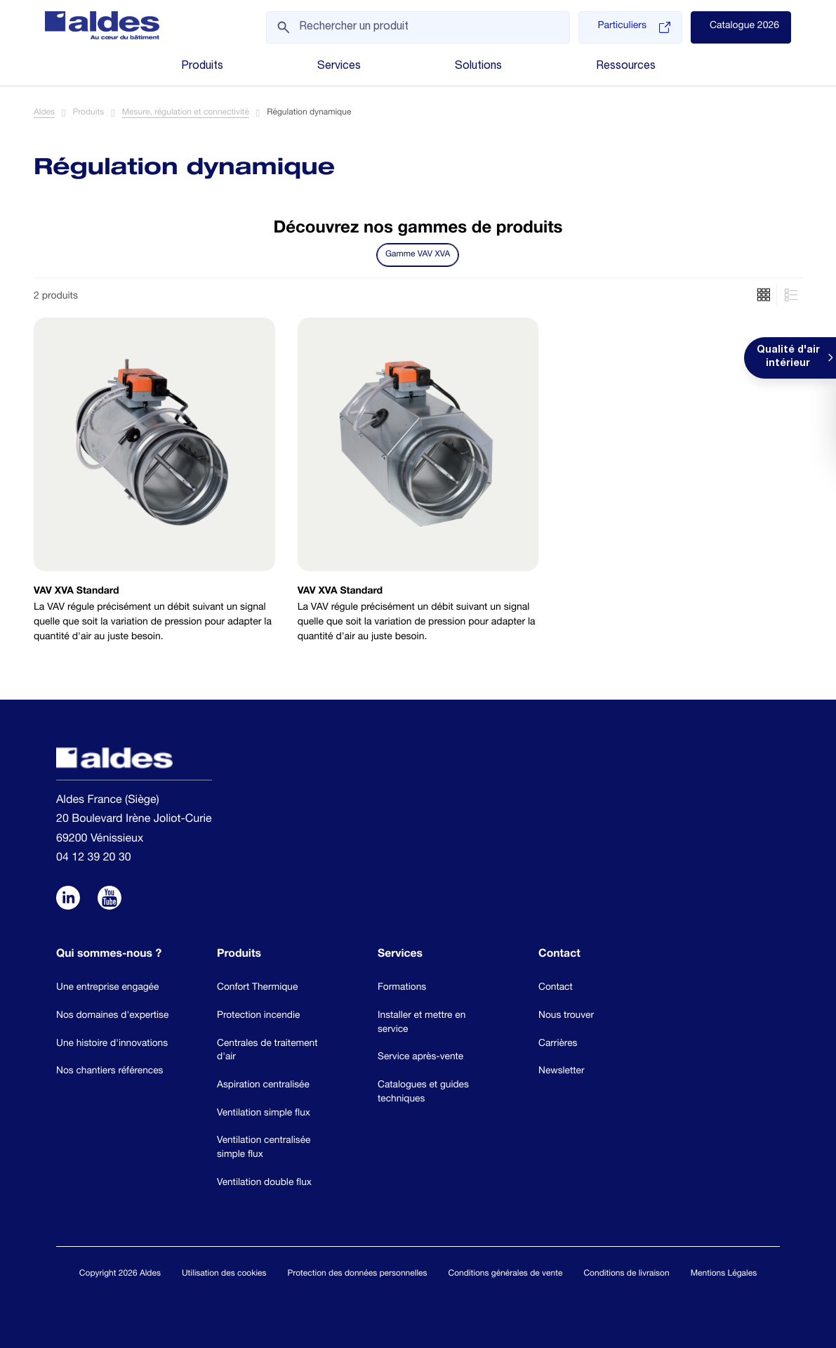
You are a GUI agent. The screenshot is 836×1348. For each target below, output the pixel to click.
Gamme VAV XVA (417, 255)
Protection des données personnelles (357, 1274)
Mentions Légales (724, 1274)
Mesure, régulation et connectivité (185, 113)
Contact (555, 988)
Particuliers (633, 27)
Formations (402, 988)
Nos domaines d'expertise (112, 1016)
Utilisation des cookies (224, 1274)
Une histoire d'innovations (112, 1044)
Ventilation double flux (264, 1183)
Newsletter (561, 1071)
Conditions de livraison (626, 1274)
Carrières (557, 1044)
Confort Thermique (257, 988)
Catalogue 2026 (744, 27)
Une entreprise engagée (107, 988)
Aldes (44, 113)
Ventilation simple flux (263, 1113)
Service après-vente (420, 1057)
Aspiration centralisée (263, 1085)
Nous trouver (566, 1016)
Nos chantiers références (109, 1071)
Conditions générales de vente (506, 1274)
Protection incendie (258, 1016)
